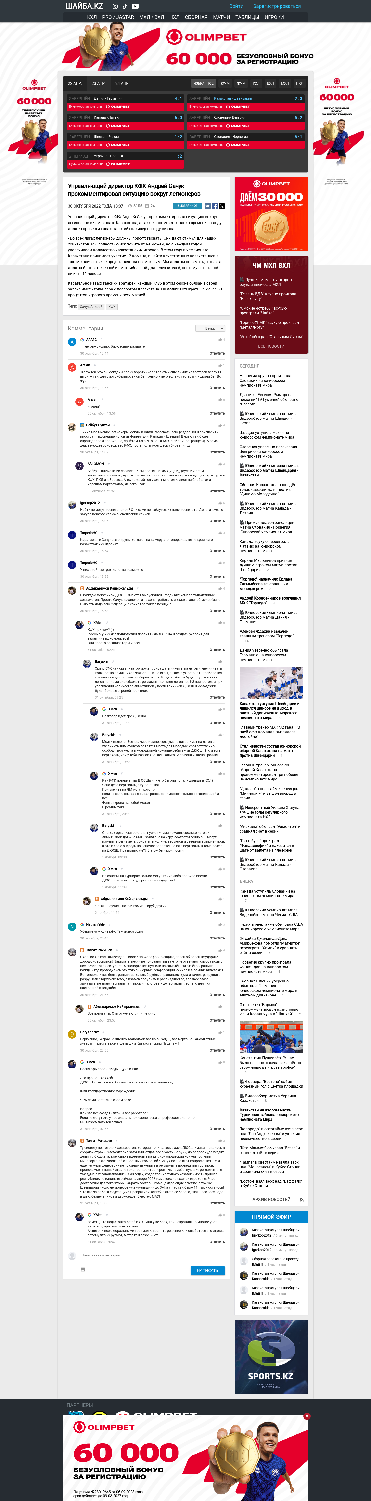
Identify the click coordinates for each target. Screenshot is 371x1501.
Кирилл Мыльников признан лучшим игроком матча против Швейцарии (268, 565)
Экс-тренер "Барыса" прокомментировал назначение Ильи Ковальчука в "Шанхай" (269, 1009)
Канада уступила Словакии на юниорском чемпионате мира (267, 893)
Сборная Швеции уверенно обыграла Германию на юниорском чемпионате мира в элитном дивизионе (268, 988)
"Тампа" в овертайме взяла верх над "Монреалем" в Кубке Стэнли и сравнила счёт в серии (270, 1167)
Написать (207, 1270)
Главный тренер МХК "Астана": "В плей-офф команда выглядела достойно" (270, 732)
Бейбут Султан (98, 425)
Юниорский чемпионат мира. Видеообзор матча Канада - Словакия (269, 864)
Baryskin (101, 662)
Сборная (196, 17)
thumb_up (220, 340)
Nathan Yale (95, 925)
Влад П (257, 1264)
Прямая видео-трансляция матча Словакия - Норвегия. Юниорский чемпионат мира (267, 527)
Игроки (274, 17)
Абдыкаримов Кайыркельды (109, 588)
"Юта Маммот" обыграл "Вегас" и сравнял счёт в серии (270, 1150)
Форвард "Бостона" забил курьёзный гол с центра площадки (271, 1084)
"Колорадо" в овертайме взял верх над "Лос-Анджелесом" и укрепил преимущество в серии (271, 1134)
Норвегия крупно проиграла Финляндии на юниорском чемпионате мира (265, 967)
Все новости (271, 346)
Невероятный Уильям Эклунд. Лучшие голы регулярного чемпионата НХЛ (270, 812)
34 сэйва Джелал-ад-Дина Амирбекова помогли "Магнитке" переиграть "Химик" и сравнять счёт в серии (270, 945)
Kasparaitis (260, 1279)
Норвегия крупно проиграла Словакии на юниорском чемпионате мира (265, 381)
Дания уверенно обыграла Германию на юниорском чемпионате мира (264, 655)
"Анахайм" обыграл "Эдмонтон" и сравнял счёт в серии (270, 829)
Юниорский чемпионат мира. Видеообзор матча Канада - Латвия (269, 508)
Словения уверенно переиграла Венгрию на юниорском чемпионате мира (268, 452)
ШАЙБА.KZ (84, 6)
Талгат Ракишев (99, 950)
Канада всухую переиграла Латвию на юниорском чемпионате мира (265, 546)
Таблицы (247, 17)
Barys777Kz (89, 1032)
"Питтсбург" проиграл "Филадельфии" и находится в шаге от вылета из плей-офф (267, 845)
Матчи (221, 17)
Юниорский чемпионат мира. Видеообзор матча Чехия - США (269, 912)
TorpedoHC (88, 533)
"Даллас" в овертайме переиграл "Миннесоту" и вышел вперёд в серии (269, 793)
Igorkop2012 (90, 503)
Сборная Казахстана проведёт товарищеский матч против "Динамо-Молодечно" (268, 489)
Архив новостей (271, 1199)
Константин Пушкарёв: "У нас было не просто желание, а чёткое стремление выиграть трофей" (271, 1063)
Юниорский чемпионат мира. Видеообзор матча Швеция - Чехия (269, 418)
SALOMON (96, 464)
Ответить (217, 353)
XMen (97, 623)
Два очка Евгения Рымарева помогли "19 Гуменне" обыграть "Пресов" (269, 399)
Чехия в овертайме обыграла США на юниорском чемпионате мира (271, 926)
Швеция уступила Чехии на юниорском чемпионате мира (267, 435)
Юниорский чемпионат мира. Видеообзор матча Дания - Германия (269, 617)
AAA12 (91, 340)
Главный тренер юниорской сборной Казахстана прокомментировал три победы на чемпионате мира (269, 772)
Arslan (85, 365)
